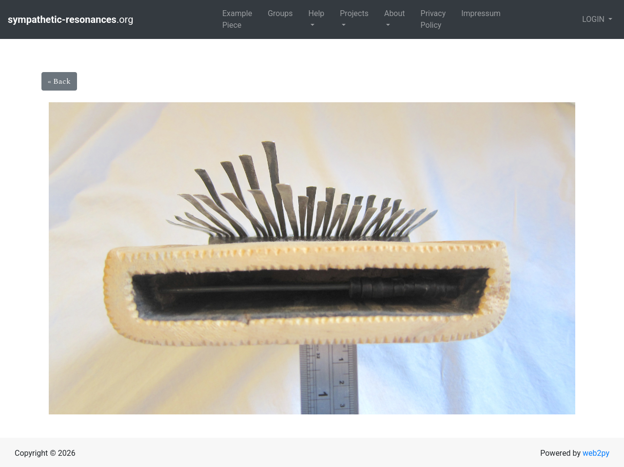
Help (316, 13)
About (394, 13)
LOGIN (594, 19)
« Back (59, 81)
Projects (354, 13)
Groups (280, 13)
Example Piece (237, 19)
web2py (596, 453)
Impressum (481, 13)
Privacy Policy (433, 19)
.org (72, 19)
